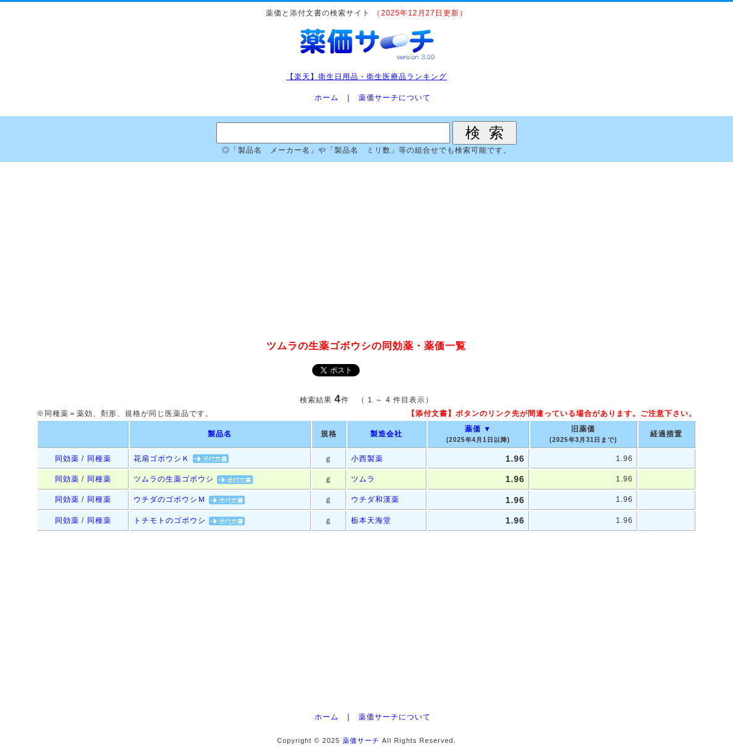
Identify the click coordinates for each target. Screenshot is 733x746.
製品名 (220, 434)
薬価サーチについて (394, 97)
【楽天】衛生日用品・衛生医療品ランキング (366, 76)
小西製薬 (367, 458)
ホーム (327, 97)
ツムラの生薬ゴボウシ (173, 479)
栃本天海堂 (371, 520)
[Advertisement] (366, 251)
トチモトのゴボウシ (169, 520)
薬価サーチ (360, 740)
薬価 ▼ (478, 429)
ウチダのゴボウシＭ (169, 499)
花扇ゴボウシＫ (161, 458)
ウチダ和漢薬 (375, 499)
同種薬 (99, 458)
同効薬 (67, 458)
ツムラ (363, 479)
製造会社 (386, 434)
